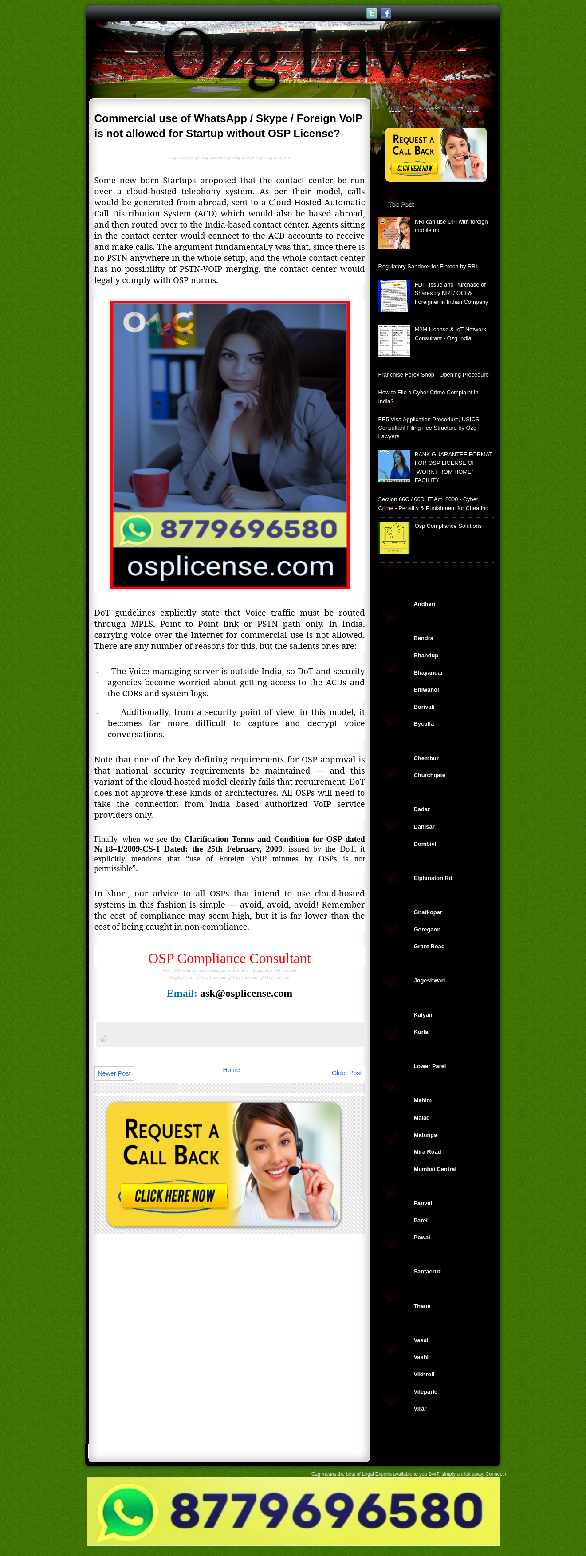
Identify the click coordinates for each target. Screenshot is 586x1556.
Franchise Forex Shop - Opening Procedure (433, 374)
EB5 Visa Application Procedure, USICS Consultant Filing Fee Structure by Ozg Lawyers (429, 428)
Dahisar (424, 826)
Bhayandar (428, 672)
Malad (422, 1117)
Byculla (424, 723)
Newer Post (114, 1073)
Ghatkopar (428, 912)
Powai (422, 1237)
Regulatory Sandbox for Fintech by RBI (427, 266)
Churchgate (429, 775)
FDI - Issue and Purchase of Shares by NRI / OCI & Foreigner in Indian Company (451, 293)
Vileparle (425, 1391)
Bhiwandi (426, 689)
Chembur (426, 758)
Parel (421, 1220)
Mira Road (427, 1151)
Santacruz (427, 1271)
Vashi (421, 1357)
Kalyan (423, 1014)
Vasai (421, 1340)
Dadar (422, 809)
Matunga (425, 1135)
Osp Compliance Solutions (448, 526)
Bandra (423, 638)
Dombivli (426, 844)
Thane (422, 1306)
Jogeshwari (429, 980)
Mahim (423, 1100)
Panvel (423, 1203)
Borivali (424, 706)
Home (231, 1069)
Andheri (425, 604)
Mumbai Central (435, 1169)
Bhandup (426, 655)
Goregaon (427, 929)
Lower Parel (430, 1066)
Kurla (421, 1032)
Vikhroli (424, 1374)
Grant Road (429, 946)
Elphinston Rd (433, 878)
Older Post (347, 1073)
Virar (420, 1408)
